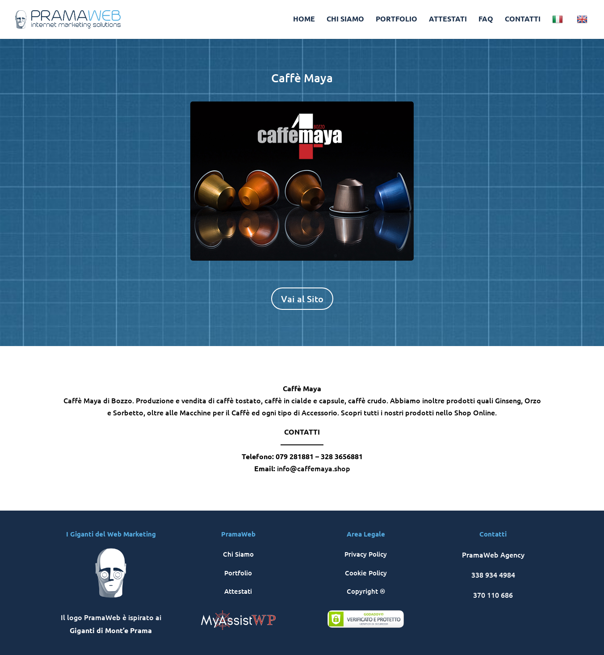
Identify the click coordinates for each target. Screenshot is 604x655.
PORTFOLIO (396, 19)
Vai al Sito (302, 298)
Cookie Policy (366, 572)
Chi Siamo (238, 553)
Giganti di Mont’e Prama (111, 630)
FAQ (485, 19)
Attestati (238, 591)
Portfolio (238, 572)
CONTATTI (523, 19)
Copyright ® (366, 591)
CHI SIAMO (345, 19)
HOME (304, 19)
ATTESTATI (448, 19)
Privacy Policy (365, 553)
